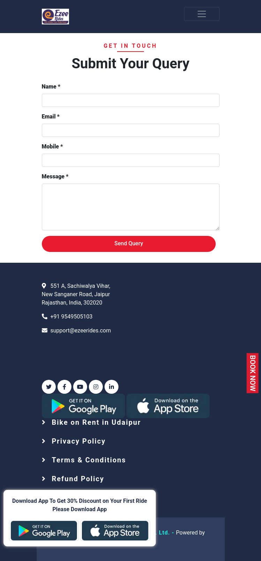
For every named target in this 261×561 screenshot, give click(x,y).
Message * (55, 176)
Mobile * (52, 146)
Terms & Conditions (87, 460)
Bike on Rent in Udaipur (95, 422)
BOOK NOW (252, 373)
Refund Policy (77, 479)
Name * (51, 86)
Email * (51, 116)
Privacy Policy (77, 441)
